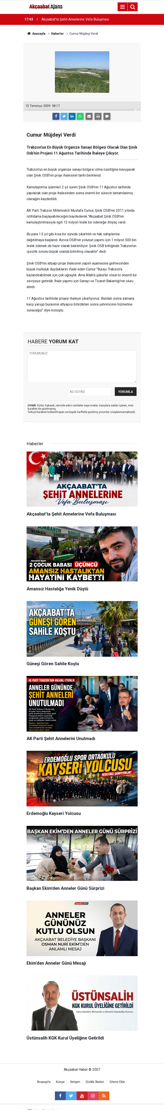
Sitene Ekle (117, 1082)
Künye (60, 1082)
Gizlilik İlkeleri (95, 1082)
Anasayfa (44, 1082)
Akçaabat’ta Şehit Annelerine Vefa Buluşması (75, 19)
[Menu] (123, 7)
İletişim (75, 1082)
